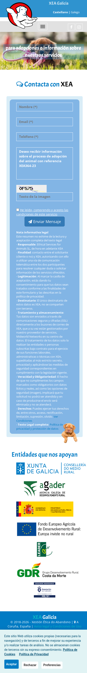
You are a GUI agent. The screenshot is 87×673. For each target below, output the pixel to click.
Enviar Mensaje (44, 221)
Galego (75, 8)
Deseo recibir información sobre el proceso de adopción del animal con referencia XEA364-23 (44, 163)
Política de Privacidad (34, 654)
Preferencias (52, 665)
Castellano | (61, 8)
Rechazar (30, 665)
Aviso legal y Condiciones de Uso (57, 626)
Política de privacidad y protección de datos (39, 427)
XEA (44, 617)
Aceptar (11, 664)
